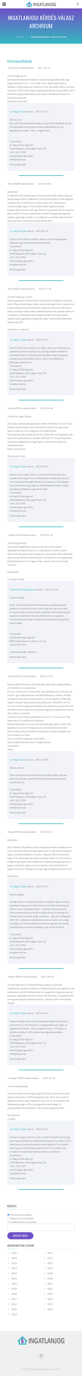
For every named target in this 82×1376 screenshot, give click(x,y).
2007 (50, 1283)
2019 (14, 1288)
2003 (50, 1304)
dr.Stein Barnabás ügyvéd (22, 589)
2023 (14, 1268)
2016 (14, 1304)
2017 (14, 1299)
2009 (50, 1273)
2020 (14, 1283)
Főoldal (20, 36)
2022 (14, 1273)
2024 (14, 1263)
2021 (14, 1278)
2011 (50, 1263)
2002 (50, 1309)
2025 (14, 1258)
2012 (50, 1258)
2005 (50, 1294)
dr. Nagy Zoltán (18, 111)
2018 (14, 1294)
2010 (50, 1268)
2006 (50, 1288)
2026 (14, 1253)
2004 (50, 1299)
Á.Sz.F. (57, 1369)
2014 (14, 1314)
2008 (50, 1278)
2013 (50, 1253)
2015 (14, 1309)
